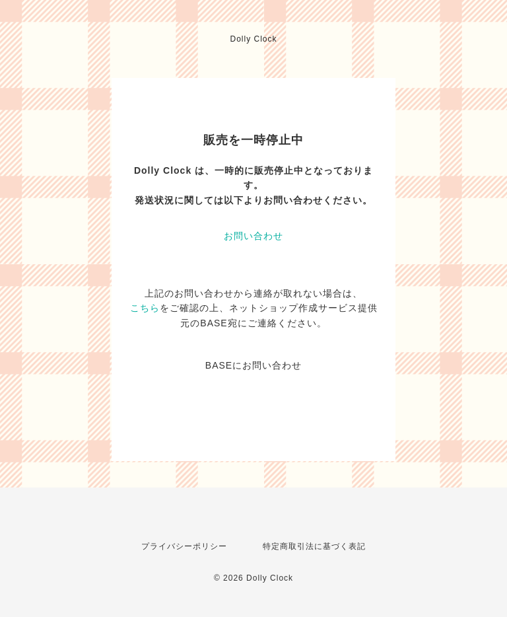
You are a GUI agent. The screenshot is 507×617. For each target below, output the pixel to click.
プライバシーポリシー (184, 546)
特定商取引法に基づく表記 (314, 546)
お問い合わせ (253, 236)
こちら (145, 308)
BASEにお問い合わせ (253, 365)
